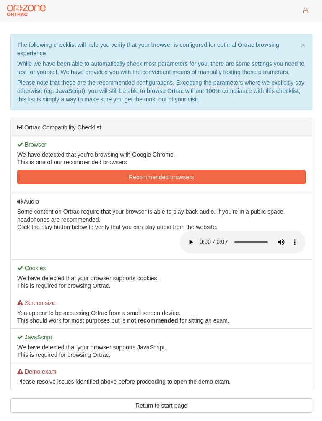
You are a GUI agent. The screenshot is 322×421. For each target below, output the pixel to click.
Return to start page (161, 405)
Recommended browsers (161, 177)
